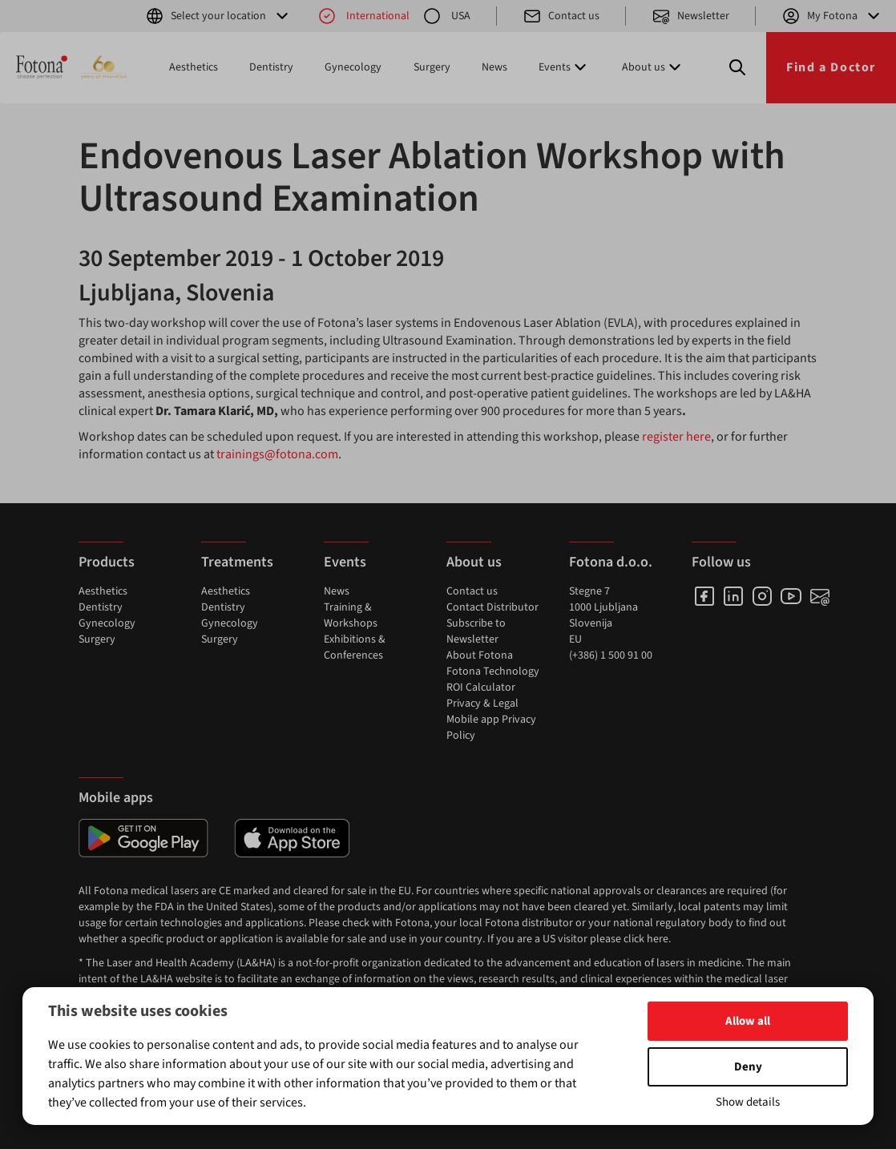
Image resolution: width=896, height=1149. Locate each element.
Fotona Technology (492, 671)
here (657, 939)
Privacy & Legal (482, 703)
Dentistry (271, 67)
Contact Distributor (492, 607)
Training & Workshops (350, 615)
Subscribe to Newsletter (476, 631)
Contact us (561, 16)
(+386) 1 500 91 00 (610, 655)
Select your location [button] (218, 16)
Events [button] (564, 67)
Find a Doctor (831, 67)
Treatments (237, 562)
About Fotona (479, 655)
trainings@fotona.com (277, 454)
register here (676, 436)
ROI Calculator (480, 687)
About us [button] (653, 67)
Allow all (747, 1021)
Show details (748, 1102)
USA (446, 16)
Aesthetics (193, 67)
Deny (748, 1066)
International (363, 16)
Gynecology (353, 67)
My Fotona (832, 16)
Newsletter (690, 16)
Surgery (432, 67)
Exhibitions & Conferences (354, 647)
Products (107, 562)
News (494, 67)
